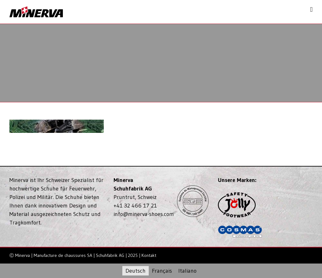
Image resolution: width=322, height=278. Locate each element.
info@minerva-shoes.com (144, 214)
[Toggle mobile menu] (311, 9)
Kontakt (149, 255)
